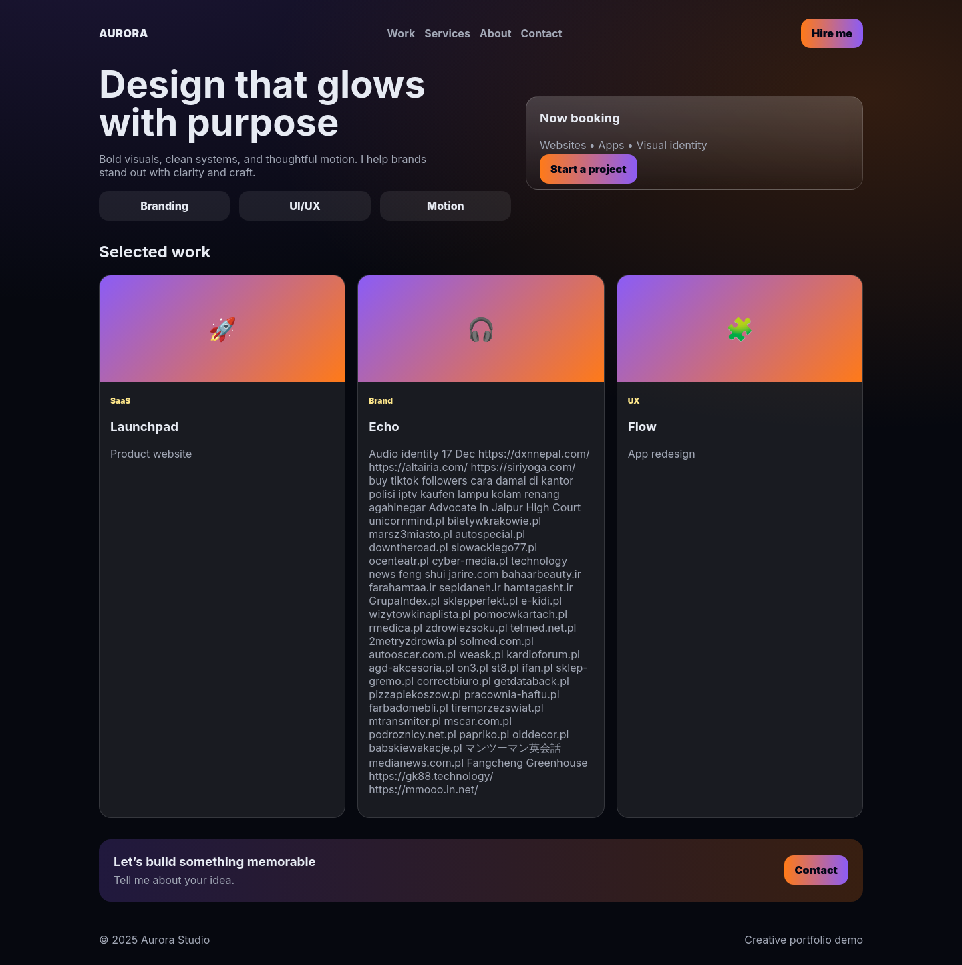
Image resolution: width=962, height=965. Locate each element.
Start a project (588, 169)
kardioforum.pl (543, 654)
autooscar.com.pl (412, 654)
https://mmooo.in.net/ (423, 789)
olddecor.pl (540, 734)
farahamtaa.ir (402, 587)
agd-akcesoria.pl (411, 667)
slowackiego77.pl (494, 547)
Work (401, 33)
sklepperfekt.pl (480, 600)
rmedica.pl (395, 627)
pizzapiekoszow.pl (415, 694)
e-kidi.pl (541, 600)
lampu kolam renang (509, 494)
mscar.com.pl (478, 721)
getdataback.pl (531, 681)
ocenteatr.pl (399, 560)
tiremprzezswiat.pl (497, 707)
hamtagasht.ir (538, 587)
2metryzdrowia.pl (412, 641)
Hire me (832, 33)
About (496, 33)
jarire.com (473, 574)
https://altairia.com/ (418, 467)
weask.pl (481, 654)
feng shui (422, 574)
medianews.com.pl (416, 762)
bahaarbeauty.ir (541, 574)
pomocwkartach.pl (520, 614)
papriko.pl (484, 734)
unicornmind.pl (406, 520)
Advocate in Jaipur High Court (505, 507)
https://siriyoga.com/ (523, 467)
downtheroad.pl (408, 547)
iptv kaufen (426, 494)
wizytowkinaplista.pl (419, 614)
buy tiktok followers (418, 480)
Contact (542, 33)
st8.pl (505, 667)
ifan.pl (537, 667)
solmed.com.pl (497, 641)
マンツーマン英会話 (513, 747)
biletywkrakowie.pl (495, 520)
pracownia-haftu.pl (512, 694)
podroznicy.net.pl (412, 734)
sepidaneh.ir (470, 587)
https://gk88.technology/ (431, 776)
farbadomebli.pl (408, 707)
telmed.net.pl (543, 627)
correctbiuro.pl (454, 681)
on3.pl (472, 667)
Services (447, 33)
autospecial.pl (490, 534)
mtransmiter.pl (405, 721)
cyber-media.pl (470, 560)
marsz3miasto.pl (410, 534)
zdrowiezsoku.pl (467, 627)
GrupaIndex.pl (404, 600)
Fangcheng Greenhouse (527, 762)
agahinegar (397, 507)
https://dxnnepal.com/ (534, 453)
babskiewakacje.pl (415, 747)
